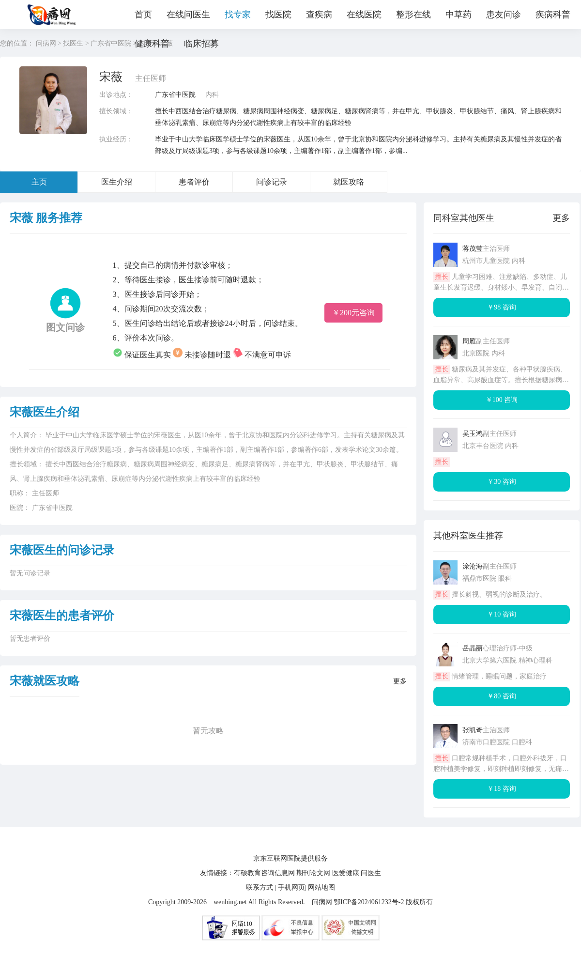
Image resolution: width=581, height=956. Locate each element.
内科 (212, 94)
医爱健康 (345, 873)
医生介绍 (116, 182)
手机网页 (291, 887)
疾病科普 (552, 14)
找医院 (278, 14)
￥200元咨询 (353, 312)
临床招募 (201, 43)
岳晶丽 (472, 648)
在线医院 (364, 14)
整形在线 (413, 14)
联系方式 (259, 887)
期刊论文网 (313, 873)
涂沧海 (472, 566)
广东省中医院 (175, 94)
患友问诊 (503, 14)
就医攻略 (348, 182)
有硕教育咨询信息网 (264, 873)
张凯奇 (472, 730)
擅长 (441, 276)
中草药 (458, 14)
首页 (143, 14)
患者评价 (194, 182)
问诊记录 (271, 182)
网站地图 (321, 887)
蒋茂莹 (472, 248)
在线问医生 (188, 14)
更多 (400, 681)
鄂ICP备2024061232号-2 (369, 902)
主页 (39, 182)
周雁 (469, 341)
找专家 (238, 14)
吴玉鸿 (472, 433)
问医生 (371, 873)
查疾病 (319, 14)
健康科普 (152, 43)
